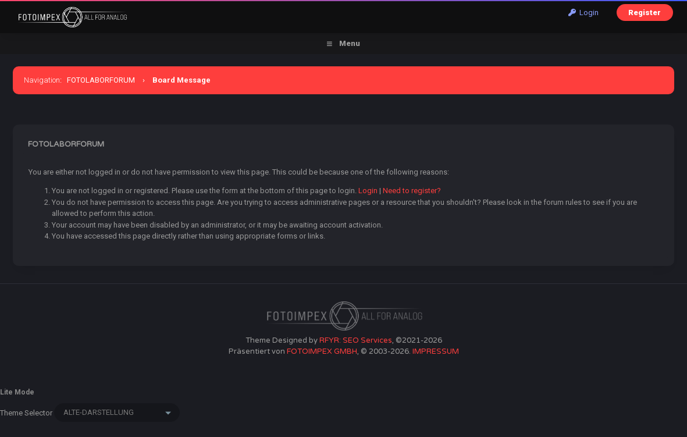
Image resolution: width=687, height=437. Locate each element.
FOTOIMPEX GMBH (322, 351)
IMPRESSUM (435, 351)
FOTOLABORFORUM (101, 80)
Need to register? (412, 190)
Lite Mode (17, 392)
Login (583, 12)
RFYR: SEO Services (355, 340)
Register (644, 12)
